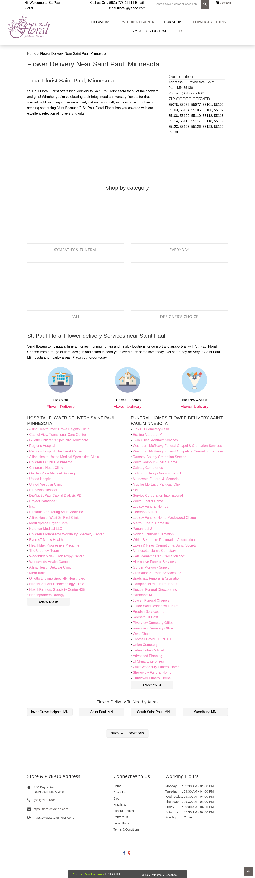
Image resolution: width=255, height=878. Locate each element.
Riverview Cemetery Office (153, 623)
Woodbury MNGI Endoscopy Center (56, 556)
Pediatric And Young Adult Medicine (56, 512)
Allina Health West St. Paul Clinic (54, 517)
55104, (185, 110)
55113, (219, 116)
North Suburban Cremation (153, 534)
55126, (196, 126)
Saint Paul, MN (101, 712)
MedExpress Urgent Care (48, 523)
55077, (196, 104)
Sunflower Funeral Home (152, 678)
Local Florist (121, 823)
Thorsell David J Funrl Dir (152, 639)
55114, (174, 121)
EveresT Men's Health (46, 540)
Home (31, 53)
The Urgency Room (44, 550)
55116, (185, 121)
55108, (174, 116)
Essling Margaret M (147, 434)
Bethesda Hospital (43, 490)
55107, (219, 110)
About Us (119, 792)
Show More (48, 601)
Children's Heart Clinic (46, 468)
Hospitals (119, 804)
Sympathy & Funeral (75, 249)
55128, (208, 126)
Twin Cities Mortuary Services (155, 440)
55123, (174, 126)
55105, (196, 110)
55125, (185, 126)
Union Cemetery (145, 645)
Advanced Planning (147, 656)
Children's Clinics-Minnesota (50, 462)
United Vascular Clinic (45, 484)
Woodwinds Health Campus (50, 562)
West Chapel (142, 634)
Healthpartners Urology (46, 595)
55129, (219, 126)
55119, (219, 121)
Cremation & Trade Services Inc (157, 573)
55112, (208, 116)
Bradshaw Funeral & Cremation (156, 578)
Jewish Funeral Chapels (151, 600)
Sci (135, 490)
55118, (208, 121)
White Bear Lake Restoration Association (164, 540)
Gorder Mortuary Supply (151, 567)
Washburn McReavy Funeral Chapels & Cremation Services (178, 451)
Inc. (32, 506)
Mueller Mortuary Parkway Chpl (156, 484)
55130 (173, 132)
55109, (185, 116)
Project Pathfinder (42, 501)
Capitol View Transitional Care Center (57, 434)
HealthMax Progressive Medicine (54, 545)
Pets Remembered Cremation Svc (159, 556)
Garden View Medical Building (52, 473)
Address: (175, 82)
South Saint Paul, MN (153, 712)
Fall (182, 31)
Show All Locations (127, 733)
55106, (208, 110)
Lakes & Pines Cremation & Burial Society (164, 545)
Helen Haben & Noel (148, 650)
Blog (116, 798)
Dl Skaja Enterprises (148, 661)
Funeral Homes (123, 811)
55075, (174, 104)
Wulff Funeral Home (148, 501)
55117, (196, 121)
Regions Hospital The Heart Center (55, 451)
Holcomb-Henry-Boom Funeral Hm (159, 473)
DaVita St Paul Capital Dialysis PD (55, 495)
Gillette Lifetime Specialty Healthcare (57, 578)
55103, (174, 110)
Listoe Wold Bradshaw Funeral (156, 606)
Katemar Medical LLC (45, 528)
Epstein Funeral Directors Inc (155, 589)
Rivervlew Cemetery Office (153, 628)
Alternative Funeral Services (154, 562)
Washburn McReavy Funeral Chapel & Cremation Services (177, 446)
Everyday (179, 249)
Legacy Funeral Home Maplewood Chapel (165, 517)
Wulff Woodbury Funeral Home (156, 667)
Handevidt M (142, 595)
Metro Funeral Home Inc (151, 523)
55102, (219, 104)
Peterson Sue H (145, 512)
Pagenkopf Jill (143, 528)
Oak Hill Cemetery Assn (151, 429)
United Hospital (41, 479)
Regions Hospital (42, 446)
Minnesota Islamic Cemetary (154, 550)
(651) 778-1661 (45, 800)
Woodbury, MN (205, 712)
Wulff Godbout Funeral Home (155, 462)
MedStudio (37, 573)
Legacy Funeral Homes (150, 506)
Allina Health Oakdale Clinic (50, 567)
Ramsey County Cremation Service (159, 457)
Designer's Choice (179, 316)
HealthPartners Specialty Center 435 (57, 589)
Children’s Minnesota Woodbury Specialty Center (66, 534)
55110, (196, 116)
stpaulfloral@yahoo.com (127, 8)
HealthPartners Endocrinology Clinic (56, 584)
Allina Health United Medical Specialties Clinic (64, 457)
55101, (208, 104)
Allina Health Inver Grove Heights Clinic (59, 429)
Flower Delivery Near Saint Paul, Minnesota (73, 53)
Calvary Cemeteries (148, 468)
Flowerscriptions (209, 22)
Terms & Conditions (126, 829)
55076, (185, 104)
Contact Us (120, 817)
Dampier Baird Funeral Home (155, 584)
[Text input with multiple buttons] (176, 4)
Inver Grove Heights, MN (50, 712)
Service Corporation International (158, 495)
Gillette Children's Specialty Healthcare (58, 440)
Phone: (174, 93)
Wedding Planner (138, 22)
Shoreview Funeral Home (152, 672)
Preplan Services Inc (148, 611)
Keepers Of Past (145, 617)
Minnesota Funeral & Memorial (156, 479)
